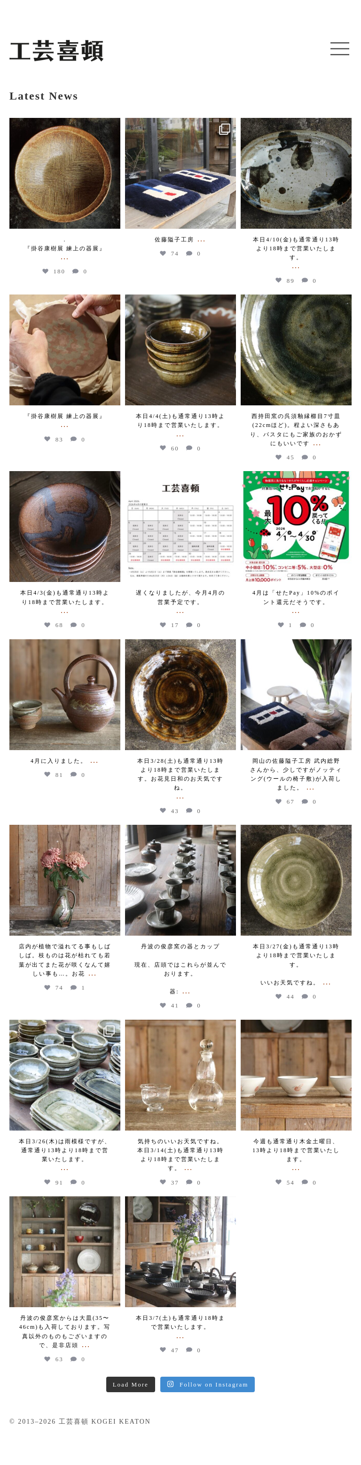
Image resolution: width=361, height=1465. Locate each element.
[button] (340, 49)
